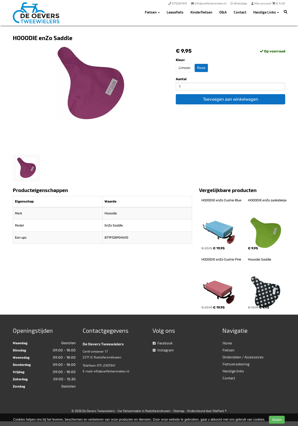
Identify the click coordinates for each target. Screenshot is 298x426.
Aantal (181, 79)
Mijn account (261, 3)
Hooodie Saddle (259, 259)
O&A (223, 12)
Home (227, 343)
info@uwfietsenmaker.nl (111, 371)
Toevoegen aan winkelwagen (230, 99)
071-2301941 (106, 365)
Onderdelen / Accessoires (243, 357)
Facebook (163, 343)
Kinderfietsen (201, 12)
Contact (240, 12)
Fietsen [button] (152, 12)
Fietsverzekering (236, 364)
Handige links (233, 371)
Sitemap (178, 411)
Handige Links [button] (266, 12)
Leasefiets (175, 12)
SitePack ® (220, 411)
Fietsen (228, 350)
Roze (201, 68)
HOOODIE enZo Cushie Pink (221, 259)
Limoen (184, 68)
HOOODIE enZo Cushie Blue (221, 200)
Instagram (163, 350)
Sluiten (277, 420)
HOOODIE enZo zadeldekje (267, 200)
